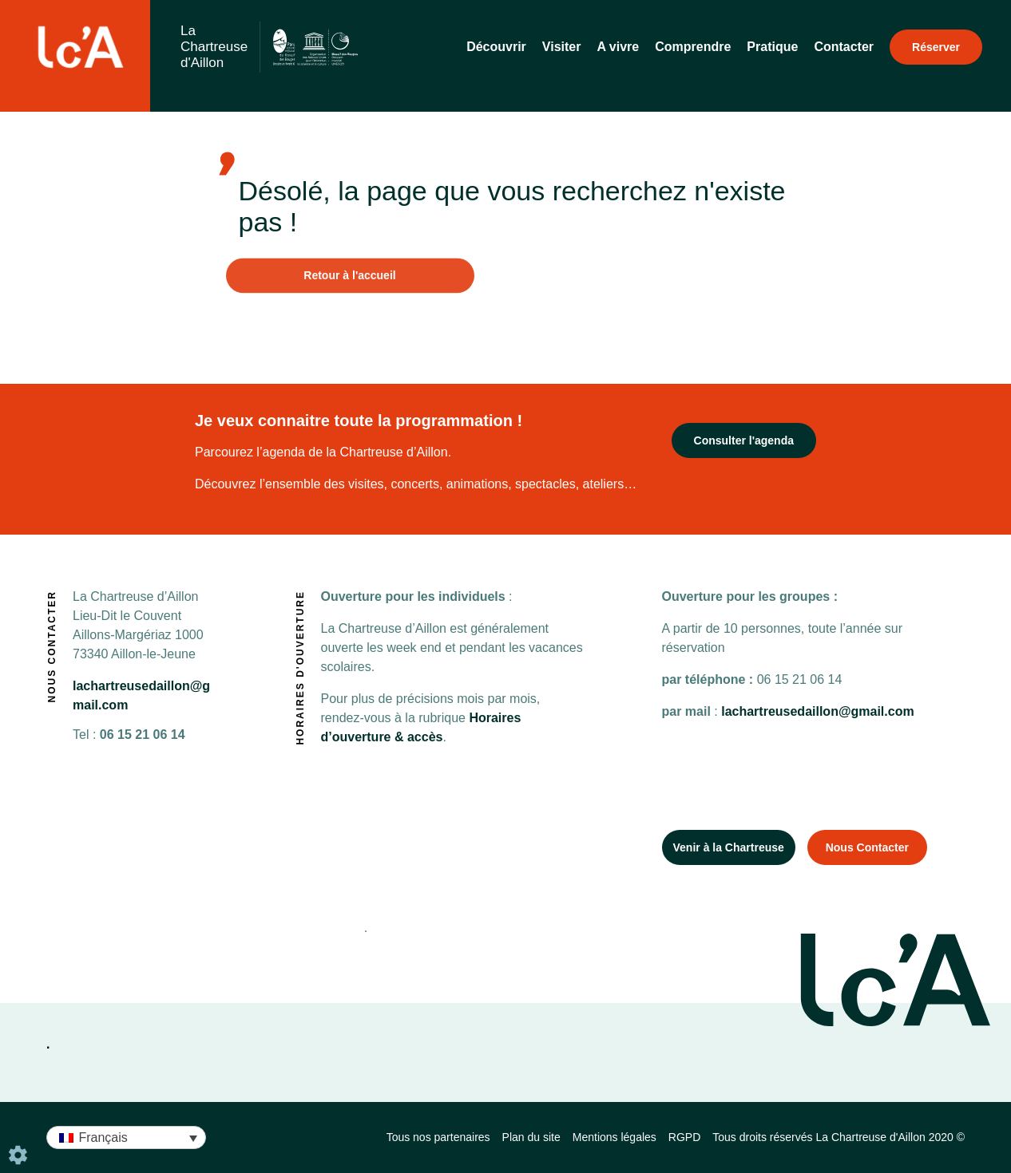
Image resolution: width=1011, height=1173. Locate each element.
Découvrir (496, 46)
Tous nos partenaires (438, 1137)
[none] (126, 1137)
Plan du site (531, 1137)
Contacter (844, 46)
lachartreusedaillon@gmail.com (816, 711)
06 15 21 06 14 (129, 734)
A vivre (618, 46)
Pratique (772, 46)
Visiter (561, 46)
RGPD (684, 1137)
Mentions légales (614, 1137)
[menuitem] (126, 1137)
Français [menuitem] (102, 1137)
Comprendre (693, 46)
